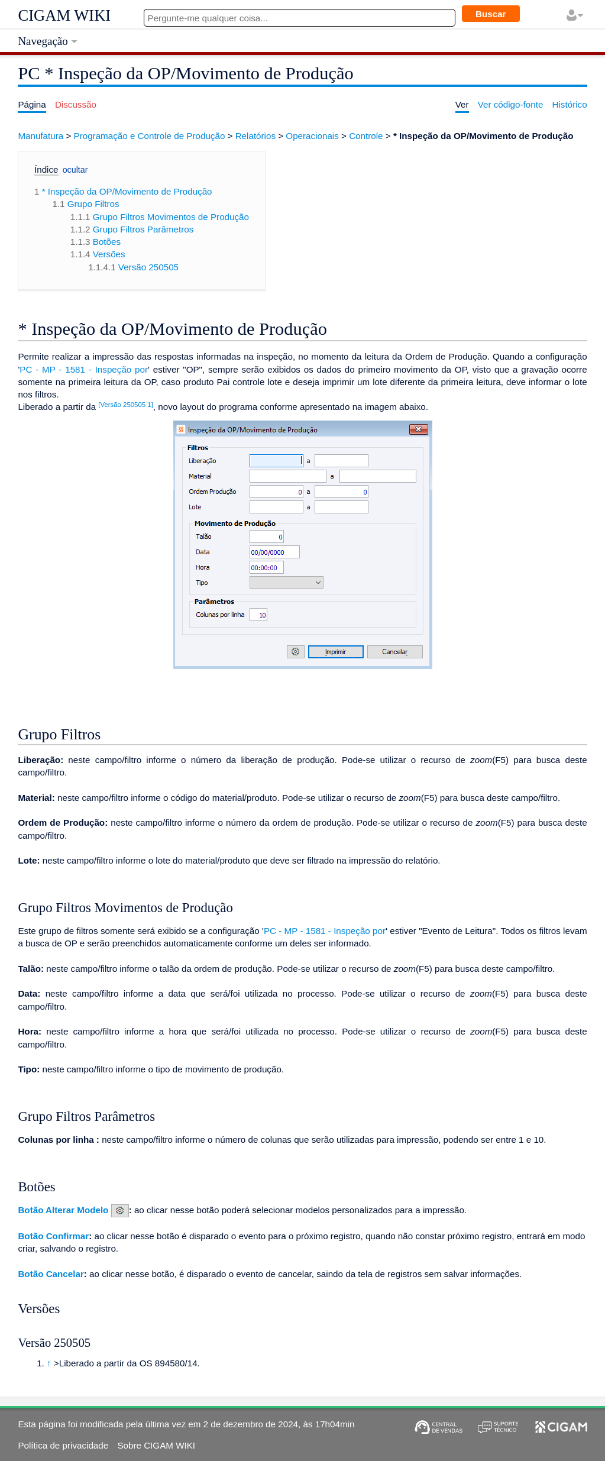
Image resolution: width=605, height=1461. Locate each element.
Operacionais (312, 136)
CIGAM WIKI (64, 15)
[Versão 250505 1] (125, 404)
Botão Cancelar (50, 1274)
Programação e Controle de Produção (149, 136)
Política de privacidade (63, 1445)
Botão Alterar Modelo (63, 1210)
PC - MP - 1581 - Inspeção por (84, 369)
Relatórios (255, 136)
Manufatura (40, 136)
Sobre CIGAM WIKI (156, 1445)
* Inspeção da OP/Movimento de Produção (483, 136)
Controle (366, 136)
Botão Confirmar (53, 1236)
